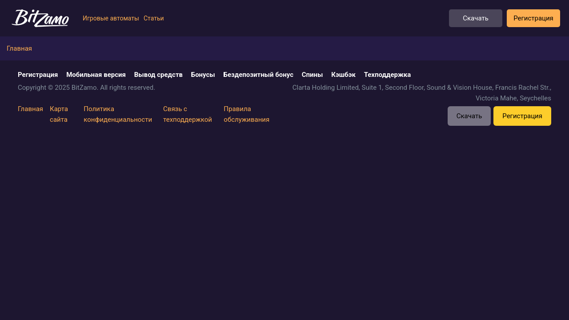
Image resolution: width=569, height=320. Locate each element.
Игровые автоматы (111, 18)
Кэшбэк (343, 75)
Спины (312, 75)
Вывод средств (158, 75)
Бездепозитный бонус (259, 75)
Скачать (476, 18)
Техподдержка (387, 75)
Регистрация (533, 18)
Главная (30, 109)
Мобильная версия (96, 75)
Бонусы (203, 75)
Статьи (154, 18)
